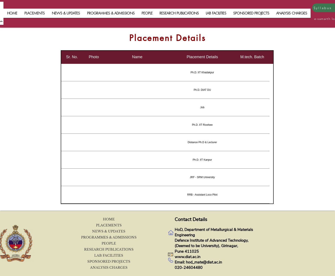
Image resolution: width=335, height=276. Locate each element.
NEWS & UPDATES (108, 231)
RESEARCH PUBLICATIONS (109, 249)
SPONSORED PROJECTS (108, 261)
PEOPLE (109, 243)
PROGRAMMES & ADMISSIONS (108, 237)
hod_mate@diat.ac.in (204, 262)
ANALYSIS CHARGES (109, 267)
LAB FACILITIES (108, 255)
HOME (109, 219)
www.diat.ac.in (187, 256)
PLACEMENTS (109, 225)
